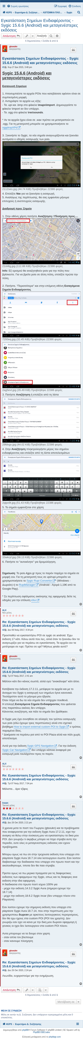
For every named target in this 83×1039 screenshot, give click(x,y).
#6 (3, 970)
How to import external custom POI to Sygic (40, 726)
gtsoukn (13, 46)
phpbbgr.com (55, 1037)
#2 (3, 630)
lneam (5, 803)
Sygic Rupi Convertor (39, 580)
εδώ (33, 600)
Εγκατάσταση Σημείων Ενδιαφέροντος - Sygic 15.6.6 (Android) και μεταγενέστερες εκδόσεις (39, 25)
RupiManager (27, 584)
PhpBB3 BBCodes (41, 1032)
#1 (3, 67)
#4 (3, 783)
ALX (4, 610)
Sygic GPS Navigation (40, 745)
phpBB (25, 1030)
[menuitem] (18, 6)
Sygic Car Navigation (14, 749)
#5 (3, 822)
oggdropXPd (9, 127)
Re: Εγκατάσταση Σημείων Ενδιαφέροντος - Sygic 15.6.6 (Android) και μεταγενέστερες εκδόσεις (39, 624)
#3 (3, 676)
